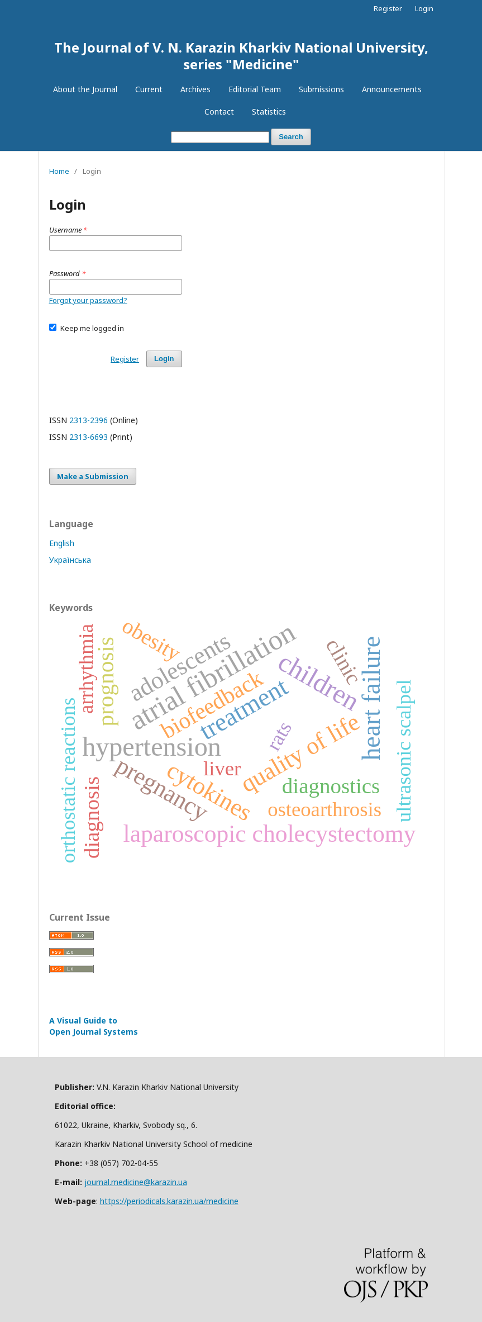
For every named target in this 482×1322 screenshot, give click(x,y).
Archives (195, 89)
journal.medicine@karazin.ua (135, 1182)
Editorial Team (254, 89)
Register (388, 8)
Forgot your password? (88, 300)
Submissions (321, 89)
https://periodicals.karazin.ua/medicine (169, 1201)
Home (59, 171)
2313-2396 (88, 420)
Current (149, 89)
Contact (219, 111)
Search (291, 136)
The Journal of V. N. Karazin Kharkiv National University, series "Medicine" (241, 55)
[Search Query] (220, 137)
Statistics (269, 111)
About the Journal (85, 89)
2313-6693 (88, 437)
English (61, 543)
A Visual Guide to (93, 1026)
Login (424, 8)
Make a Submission (92, 476)
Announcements (392, 89)
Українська (70, 560)
